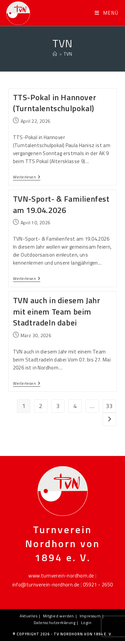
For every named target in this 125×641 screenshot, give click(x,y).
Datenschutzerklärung (54, 622)
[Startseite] (55, 54)
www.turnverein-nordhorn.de (61, 575)
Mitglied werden (58, 616)
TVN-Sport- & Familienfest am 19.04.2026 (61, 204)
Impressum (90, 616)
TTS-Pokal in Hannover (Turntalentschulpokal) (54, 102)
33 (109, 405)
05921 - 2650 (98, 584)
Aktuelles (28, 616)
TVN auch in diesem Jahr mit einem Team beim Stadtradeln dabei (56, 311)
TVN (68, 54)
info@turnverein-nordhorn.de (46, 584)
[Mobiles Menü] (107, 13)
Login (86, 622)
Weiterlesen (27, 177)
